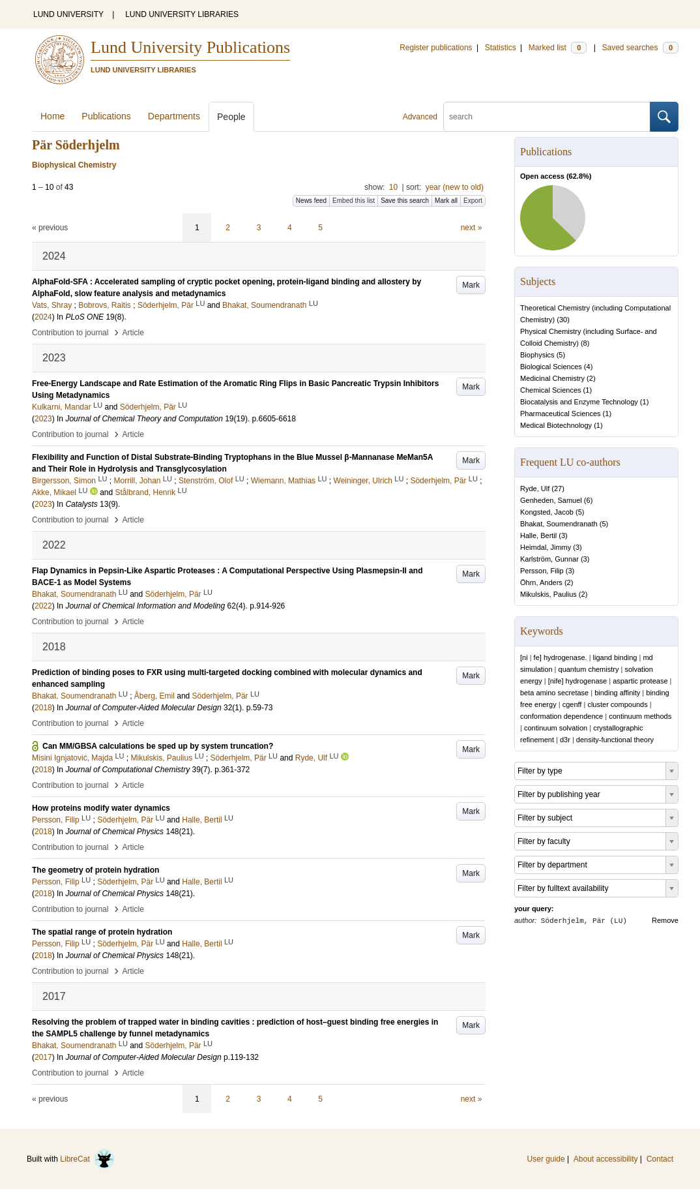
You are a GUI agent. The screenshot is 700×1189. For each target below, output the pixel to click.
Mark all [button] (446, 200)
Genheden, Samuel (551, 500)
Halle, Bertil (538, 535)
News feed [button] (311, 200)
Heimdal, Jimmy (545, 547)
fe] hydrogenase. (560, 657)
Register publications (436, 47)
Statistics (500, 47)
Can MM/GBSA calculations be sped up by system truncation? (157, 746)
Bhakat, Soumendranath (559, 524)
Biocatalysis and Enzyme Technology (579, 402)
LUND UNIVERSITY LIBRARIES (182, 14)
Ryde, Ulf (534, 488)
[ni (524, 657)
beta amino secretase (554, 693)
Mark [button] (471, 285)
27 (558, 488)
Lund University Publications (190, 47)
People (231, 117)
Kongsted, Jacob (547, 512)
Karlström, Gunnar (549, 559)
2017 (43, 1057)
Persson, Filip (542, 571)
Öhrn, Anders (541, 582)
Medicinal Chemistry (552, 378)
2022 (43, 605)
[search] (546, 117)
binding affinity (617, 693)
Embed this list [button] (353, 200)
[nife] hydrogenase (577, 681)
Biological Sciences (551, 366)
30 (563, 320)
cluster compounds (617, 704)
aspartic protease (640, 681)
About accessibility (606, 1159)
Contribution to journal (70, 332)
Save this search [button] (405, 200)
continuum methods (640, 716)
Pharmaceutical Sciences (560, 413)
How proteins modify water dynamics (101, 808)
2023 (43, 418)
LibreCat (87, 1159)
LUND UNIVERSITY (68, 14)
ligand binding (615, 657)
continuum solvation (555, 728)
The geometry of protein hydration (95, 870)
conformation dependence (561, 716)
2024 (43, 317)
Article (133, 332)
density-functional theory (615, 740)
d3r (565, 740)
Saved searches (640, 47)
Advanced (420, 116)
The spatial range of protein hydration (102, 932)
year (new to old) (455, 187)
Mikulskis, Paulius (548, 594)
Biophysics (537, 355)
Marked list (558, 47)
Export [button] (472, 200)
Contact (660, 1159)
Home (52, 116)
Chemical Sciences (550, 390)
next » (471, 227)
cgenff (572, 704)
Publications (106, 116)
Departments (174, 116)
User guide (546, 1159)
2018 (43, 707)
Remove (665, 920)
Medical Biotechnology (556, 425)
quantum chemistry (589, 669)
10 (393, 187)
